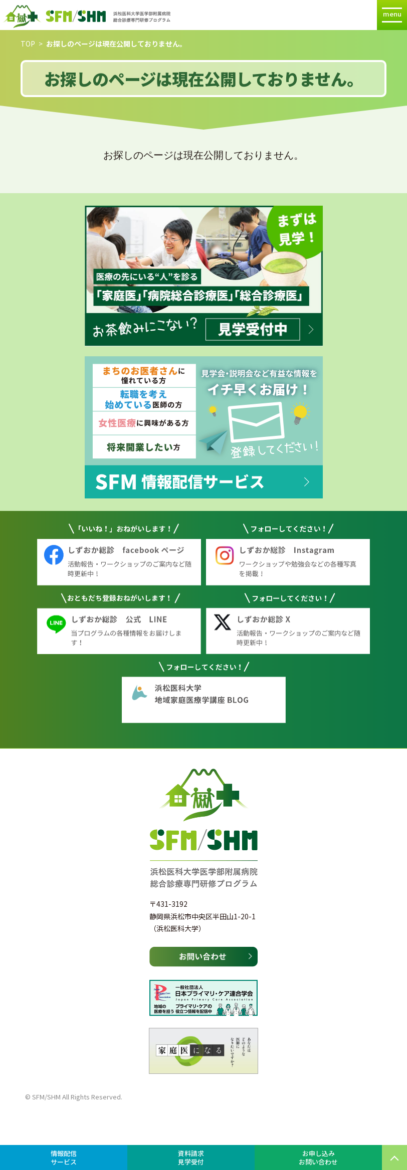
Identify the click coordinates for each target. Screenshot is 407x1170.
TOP (28, 44)
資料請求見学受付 (191, 1157)
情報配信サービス (64, 1157)
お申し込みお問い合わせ (318, 1157)
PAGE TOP (394, 1157)
